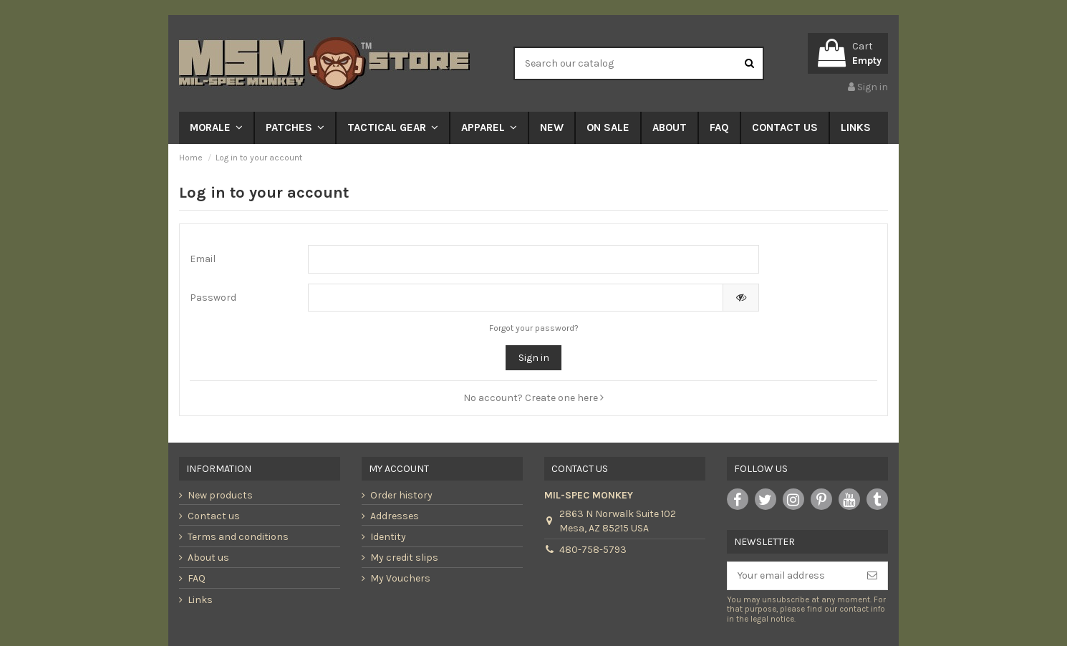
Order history (401, 495)
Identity (388, 537)
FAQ (197, 578)
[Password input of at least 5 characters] (515, 298)
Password (213, 297)
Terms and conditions (238, 537)
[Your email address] (792, 575)
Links (200, 600)
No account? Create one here (533, 398)
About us (208, 557)
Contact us (214, 516)
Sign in (533, 358)
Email (203, 259)
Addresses (394, 516)
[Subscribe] (872, 575)
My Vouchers (400, 578)
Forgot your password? (534, 328)
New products (220, 495)
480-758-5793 (593, 550)
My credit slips (404, 557)
